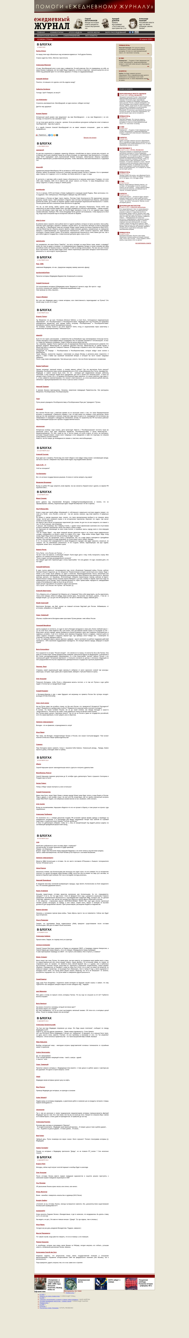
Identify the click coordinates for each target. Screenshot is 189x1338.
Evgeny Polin (40, 1164)
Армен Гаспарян (42, 1148)
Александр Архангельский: (46, 1025)
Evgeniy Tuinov (41, 316)
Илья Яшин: (40, 1224)
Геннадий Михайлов (43, 625)
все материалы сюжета (143, 243)
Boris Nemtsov (41, 1003)
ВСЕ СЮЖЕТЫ (91, 36)
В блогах (123, 137)
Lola (37, 842)
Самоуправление (72, 36)
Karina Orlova (41, 51)
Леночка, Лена (41, 666)
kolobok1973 (40, 1211)
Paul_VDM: (40, 264)
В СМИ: (121, 58)
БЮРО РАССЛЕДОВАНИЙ (115, 32)
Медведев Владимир (43, 482)
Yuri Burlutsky (41, 473)
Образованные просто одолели (132, 94)
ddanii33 (39, 335)
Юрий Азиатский (42, 603)
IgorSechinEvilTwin (42, 272)
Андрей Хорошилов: (43, 792)
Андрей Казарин (42, 691)
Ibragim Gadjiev (41, 1200)
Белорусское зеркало (47, 36)
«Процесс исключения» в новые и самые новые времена (59, 1299)
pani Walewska (41, 991)
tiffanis (38, 764)
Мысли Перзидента (43, 1233)
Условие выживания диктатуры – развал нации (55, 1301)
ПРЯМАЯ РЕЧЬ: (124, 45)
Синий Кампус (41, 979)
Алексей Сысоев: (42, 454)
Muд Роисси (40, 1087)
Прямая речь (124, 116)
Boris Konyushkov (42, 649)
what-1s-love (40, 220)
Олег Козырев (41, 679)
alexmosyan (40, 426)
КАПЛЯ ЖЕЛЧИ (94, 32)
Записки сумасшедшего (44, 722)
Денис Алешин (41, 957)
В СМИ (121, 127)
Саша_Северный (42, 615)
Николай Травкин (42, 386)
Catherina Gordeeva (43, 89)
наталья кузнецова (43, 945)
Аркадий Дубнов (42, 79)
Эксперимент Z (125, 148)
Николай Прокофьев (43, 880)
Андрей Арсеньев (42, 283)
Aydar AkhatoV (41, 1097)
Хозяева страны (45, 39)
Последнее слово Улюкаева (49, 1308)
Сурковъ (39, 744)
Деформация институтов (129, 206)
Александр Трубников (44, 814)
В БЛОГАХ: (123, 71)
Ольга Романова (42, 920)
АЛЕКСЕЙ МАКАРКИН (138, 207)
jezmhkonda (40, 189)
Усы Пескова (40, 1183)
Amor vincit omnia (42, 703)
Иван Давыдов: (41, 1042)
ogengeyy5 (40, 150)
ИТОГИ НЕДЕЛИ (75, 32)
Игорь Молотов (41, 1192)
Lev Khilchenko (41, 100)
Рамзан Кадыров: (42, 1242)
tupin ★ (38, 465)
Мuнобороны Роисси (43, 773)
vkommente (40, 1110)
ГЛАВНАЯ (41, 32)
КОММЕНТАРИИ (56, 32)
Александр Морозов (43, 65)
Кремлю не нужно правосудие (50, 1296)
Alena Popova (41, 868)
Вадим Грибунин (42, 366)
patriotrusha (40, 241)
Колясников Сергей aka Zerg (46, 1252)
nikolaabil (39, 409)
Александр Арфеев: (43, 936)
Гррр (38, 399)
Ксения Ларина (41, 113)
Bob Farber (40, 1136)
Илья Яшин (40, 732)
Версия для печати (90, 137)
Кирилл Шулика (41, 910)
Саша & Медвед (41, 297)
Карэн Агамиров (42, 891)
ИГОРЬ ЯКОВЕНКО (135, 95)
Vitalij (38, 1076)
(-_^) (44, 465)
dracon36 (39, 167)
